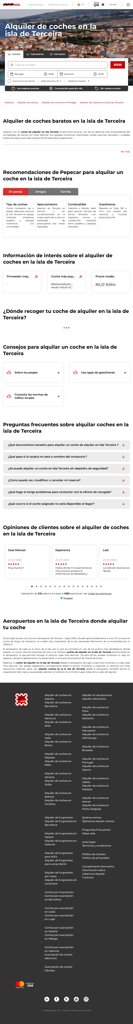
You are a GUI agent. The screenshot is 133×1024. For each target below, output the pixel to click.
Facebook (56, 999)
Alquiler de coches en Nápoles (58, 755)
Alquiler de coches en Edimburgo (95, 736)
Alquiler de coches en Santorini (95, 716)
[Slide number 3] (41, 586)
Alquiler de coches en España (58, 697)
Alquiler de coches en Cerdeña (58, 802)
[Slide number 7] (59, 586)
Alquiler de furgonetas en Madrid (61, 835)
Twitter (66, 999)
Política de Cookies (94, 854)
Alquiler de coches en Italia (58, 736)
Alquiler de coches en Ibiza (58, 724)
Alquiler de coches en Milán (58, 763)
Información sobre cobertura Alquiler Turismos (93, 874)
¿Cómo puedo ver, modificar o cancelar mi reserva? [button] (44, 480)
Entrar (113, 4)
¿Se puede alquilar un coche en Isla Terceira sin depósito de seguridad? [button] (58, 468)
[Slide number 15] (96, 586)
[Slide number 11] (78, 586)
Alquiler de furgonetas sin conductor (61, 882)
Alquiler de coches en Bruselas (95, 748)
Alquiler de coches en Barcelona (58, 704)
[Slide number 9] (69, 586)
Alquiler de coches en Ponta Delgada (95, 807)
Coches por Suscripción (59, 892)
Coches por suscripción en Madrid (59, 929)
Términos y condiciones (96, 845)
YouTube (76, 999)
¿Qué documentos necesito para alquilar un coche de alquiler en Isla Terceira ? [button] (63, 445)
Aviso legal (88, 842)
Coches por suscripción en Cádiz (59, 910)
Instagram (86, 999)
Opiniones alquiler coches (98, 821)
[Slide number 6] (55, 586)
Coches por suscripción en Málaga (59, 937)
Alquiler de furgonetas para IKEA (59, 855)
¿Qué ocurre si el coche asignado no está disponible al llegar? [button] (51, 503)
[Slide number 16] (101, 586)
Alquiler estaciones (94, 698)
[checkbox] (21, 81)
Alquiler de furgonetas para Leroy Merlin (59, 862)
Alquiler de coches (28, 102)
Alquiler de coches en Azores (95, 799)
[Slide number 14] (92, 586)
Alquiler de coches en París (95, 709)
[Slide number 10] (73, 586)
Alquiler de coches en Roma (58, 743)
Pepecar (9, 102)
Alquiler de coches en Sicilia (58, 782)
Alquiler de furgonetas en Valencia (61, 842)
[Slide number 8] (64, 586)
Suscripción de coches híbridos (58, 968)
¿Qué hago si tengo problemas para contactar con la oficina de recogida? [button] (59, 492)
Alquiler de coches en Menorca (58, 716)
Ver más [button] (125, 151)
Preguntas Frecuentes (96, 829)
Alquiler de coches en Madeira (95, 787)
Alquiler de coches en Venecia (58, 775)
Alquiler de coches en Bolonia (58, 795)
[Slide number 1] (32, 586)
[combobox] (15, 65)
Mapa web (88, 833)
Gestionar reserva (58, 5)
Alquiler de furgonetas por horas (59, 874)
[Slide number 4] (46, 586)
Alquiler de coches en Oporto (95, 768)
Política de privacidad (95, 857)
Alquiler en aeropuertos (97, 695)
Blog (46, 999)
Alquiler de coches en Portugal (59, 102)
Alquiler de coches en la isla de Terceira (101, 102)
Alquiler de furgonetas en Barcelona (61, 823)
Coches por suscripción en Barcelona (59, 897)
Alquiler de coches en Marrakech (95, 729)
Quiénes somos (91, 817)
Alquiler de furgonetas (59, 817)
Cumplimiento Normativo (98, 866)
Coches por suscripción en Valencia (59, 949)
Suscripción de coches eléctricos (58, 956)
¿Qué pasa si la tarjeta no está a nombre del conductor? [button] (47, 456)
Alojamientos (36, 5)
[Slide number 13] (87, 586)
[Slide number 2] (36, 586)
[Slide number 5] (50, 586)
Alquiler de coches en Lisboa (95, 780)
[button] (15, 191)
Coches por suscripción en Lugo (59, 917)
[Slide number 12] (82, 586)
